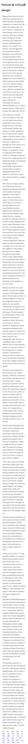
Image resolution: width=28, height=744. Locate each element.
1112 (8, 742)
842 (8, 731)
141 (22, 731)
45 (21, 735)
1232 (4, 740)
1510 (12, 738)
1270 (18, 733)
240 (8, 733)
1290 (13, 742)
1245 (18, 742)
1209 (17, 740)
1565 (4, 735)
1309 (12, 731)
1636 (4, 733)
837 (20, 738)
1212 (13, 733)
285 (3, 742)
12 (22, 733)
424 (13, 740)
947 (8, 738)
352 (18, 735)
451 (3, 731)
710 (13, 735)
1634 (17, 731)
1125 (22, 740)
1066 (8, 735)
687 (8, 740)
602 (3, 738)
